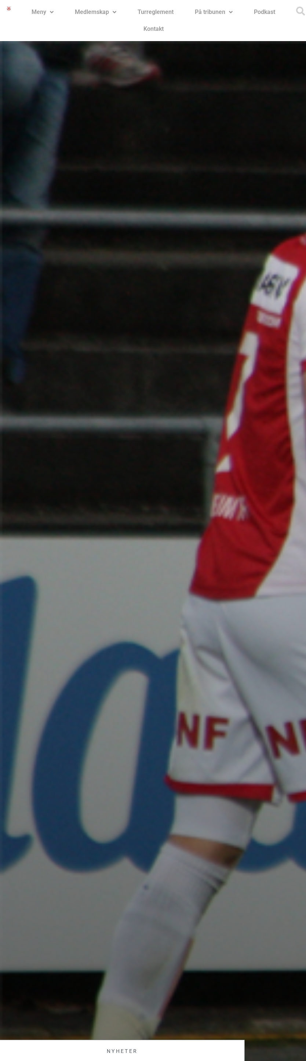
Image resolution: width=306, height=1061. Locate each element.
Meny (43, 12)
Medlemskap (95, 12)
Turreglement (156, 11)
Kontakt (153, 28)
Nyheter (122, 1051)
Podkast (264, 11)
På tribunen (214, 12)
